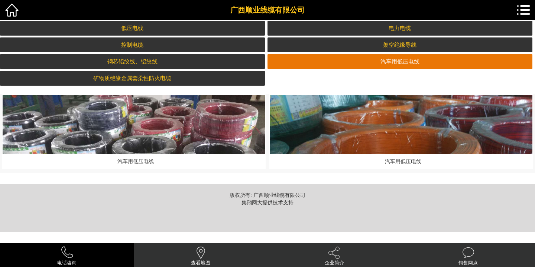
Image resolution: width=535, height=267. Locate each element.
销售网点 (468, 263)
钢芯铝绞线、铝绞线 (132, 61)
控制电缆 (132, 45)
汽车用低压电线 (399, 61)
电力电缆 (400, 28)
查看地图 (200, 263)
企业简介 (334, 263)
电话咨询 (67, 263)
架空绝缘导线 (399, 45)
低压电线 (132, 28)
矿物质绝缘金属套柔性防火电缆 (132, 78)
